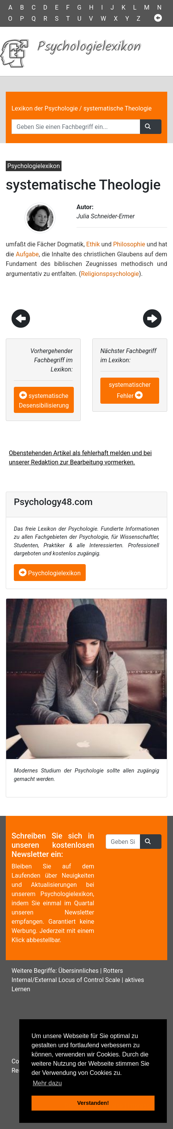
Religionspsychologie (110, 273)
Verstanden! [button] (93, 1103)
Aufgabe (27, 254)
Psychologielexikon (50, 573)
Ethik (93, 244)
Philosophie (129, 244)
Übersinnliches (78, 970)
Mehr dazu (47, 1083)
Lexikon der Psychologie (45, 108)
